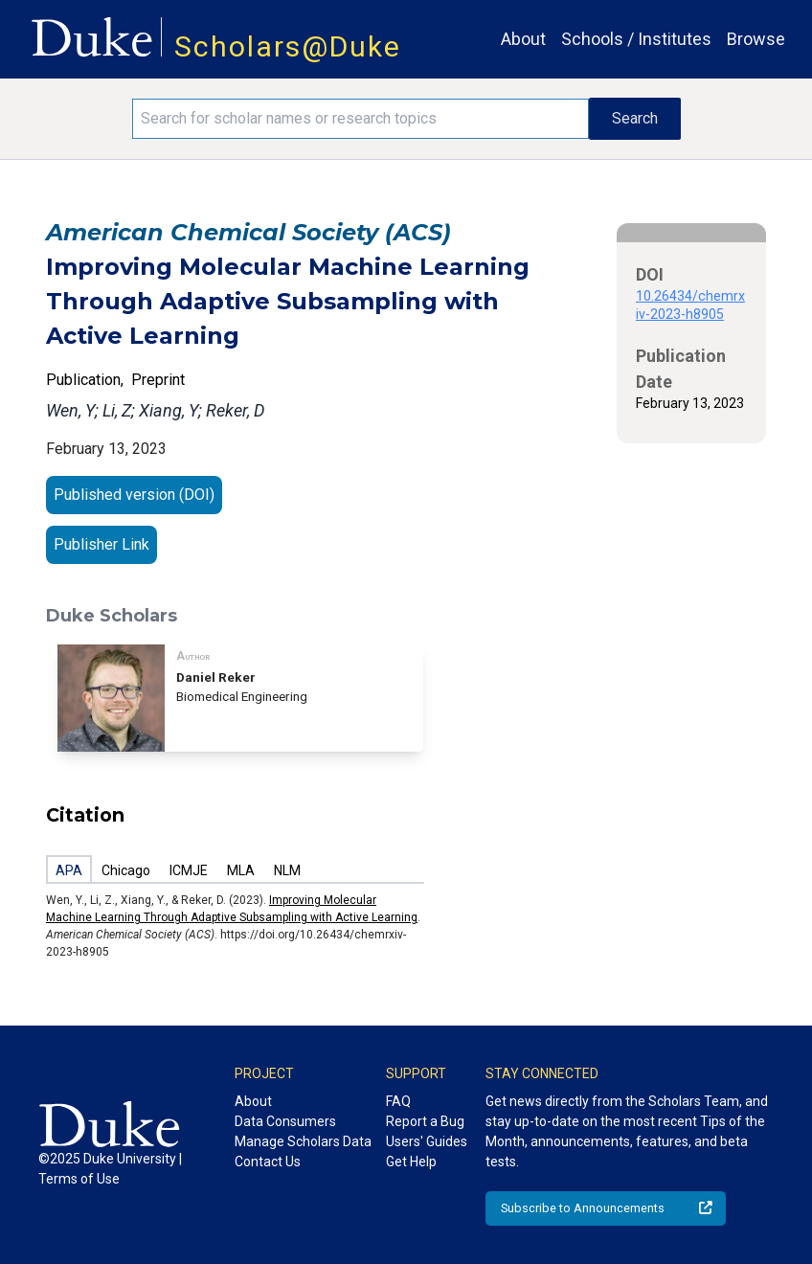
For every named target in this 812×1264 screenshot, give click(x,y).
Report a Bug (425, 1121)
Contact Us (268, 1161)
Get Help (411, 1161)
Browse (756, 39)
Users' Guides (426, 1141)
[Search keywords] (360, 119)
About (523, 39)
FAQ (398, 1101)
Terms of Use (79, 1178)
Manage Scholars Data (303, 1141)
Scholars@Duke (287, 46)
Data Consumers (285, 1121)
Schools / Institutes (636, 39)
